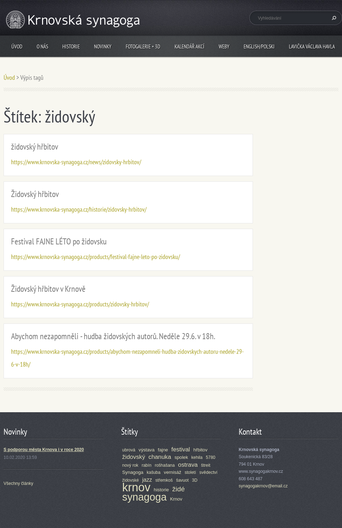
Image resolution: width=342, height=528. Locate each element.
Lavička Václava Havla (312, 46)
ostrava (188, 464)
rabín (146, 465)
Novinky (103, 46)
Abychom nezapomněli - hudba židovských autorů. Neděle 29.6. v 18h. (113, 336)
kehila (196, 457)
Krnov (176, 499)
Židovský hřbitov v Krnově (48, 288)
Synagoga (132, 472)
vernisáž (172, 472)
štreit (205, 465)
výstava (147, 449)
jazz (147, 480)
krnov (136, 487)
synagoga (144, 497)
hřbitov (200, 449)
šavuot (182, 480)
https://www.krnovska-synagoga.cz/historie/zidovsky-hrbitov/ (78, 209)
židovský (133, 457)
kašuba (154, 472)
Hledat (333, 17)
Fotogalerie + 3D (143, 46)
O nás (42, 46)
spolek (181, 457)
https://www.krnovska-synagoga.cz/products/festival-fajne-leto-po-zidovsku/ (95, 257)
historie (161, 489)
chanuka (160, 457)
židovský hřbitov (34, 146)
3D (194, 480)
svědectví (209, 472)
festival (180, 449)
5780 (211, 457)
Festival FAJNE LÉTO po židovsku (59, 241)
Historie (71, 46)
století (190, 472)
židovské (130, 480)
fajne (163, 449)
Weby (224, 46)
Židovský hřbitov (35, 194)
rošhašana (165, 465)
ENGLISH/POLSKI (259, 46)
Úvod (16, 46)
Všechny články (18, 483)
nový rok (130, 465)
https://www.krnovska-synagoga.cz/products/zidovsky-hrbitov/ (80, 304)
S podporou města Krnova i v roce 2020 (44, 449)
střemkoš (164, 480)
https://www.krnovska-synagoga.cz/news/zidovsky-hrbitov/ (76, 162)
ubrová (128, 449)
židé (178, 489)
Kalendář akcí (189, 46)
